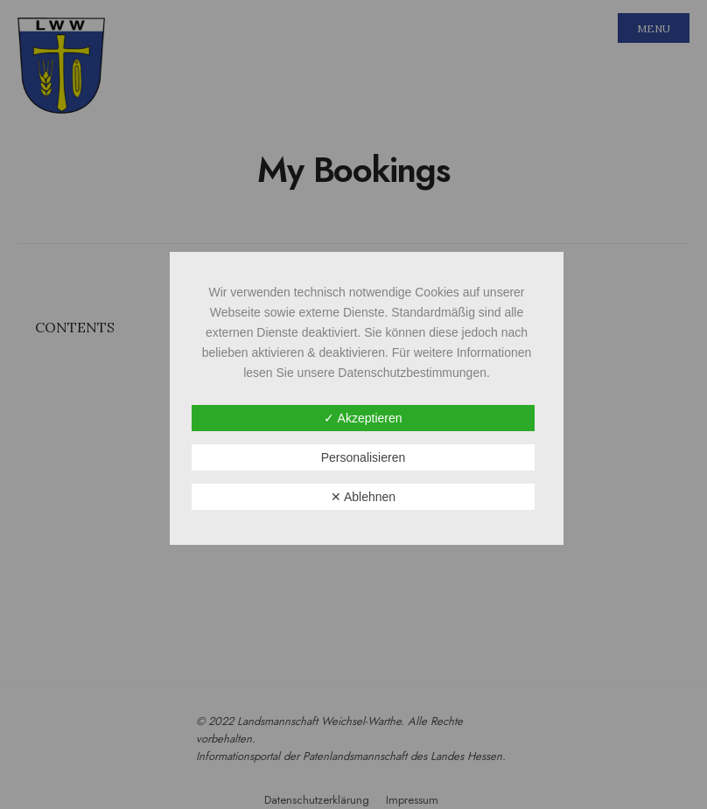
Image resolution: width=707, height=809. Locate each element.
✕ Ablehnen (363, 497)
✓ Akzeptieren (363, 418)
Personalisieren (363, 457)
